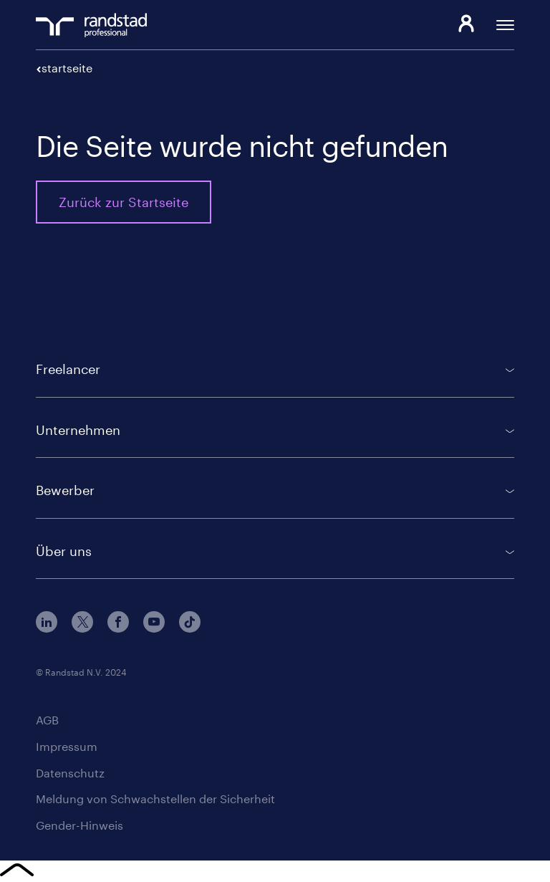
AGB (47, 720)
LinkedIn (46, 622)
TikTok (190, 622)
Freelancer (68, 369)
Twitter (82, 622)
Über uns (64, 551)
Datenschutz (70, 773)
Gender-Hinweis (79, 825)
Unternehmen (78, 430)
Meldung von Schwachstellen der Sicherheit (155, 798)
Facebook (118, 622)
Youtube (154, 622)
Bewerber (65, 490)
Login (466, 25)
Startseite (67, 68)
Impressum (66, 746)
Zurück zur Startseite (123, 202)
